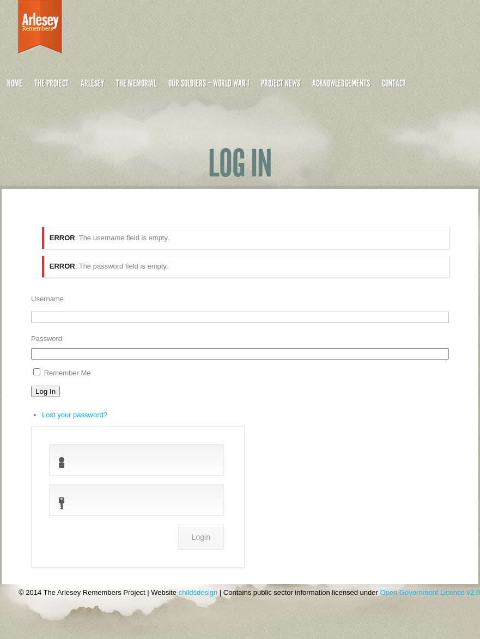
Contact (394, 83)
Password (46, 338)
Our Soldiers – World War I (208, 83)
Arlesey (92, 83)
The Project (51, 83)
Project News (280, 83)
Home (14, 83)
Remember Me (67, 373)
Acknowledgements (341, 83)
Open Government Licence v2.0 (430, 592)
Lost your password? (74, 415)
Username (47, 299)
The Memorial (136, 83)
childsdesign (198, 592)
